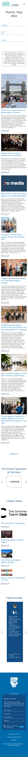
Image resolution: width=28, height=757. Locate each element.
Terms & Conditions (14, 737)
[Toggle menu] (24, 4)
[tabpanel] (14, 481)
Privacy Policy (14, 734)
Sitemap (14, 740)
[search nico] (8, 32)
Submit (22, 726)
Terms (11, 727)
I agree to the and (11, 726)
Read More (4, 130)
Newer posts (14, 454)
